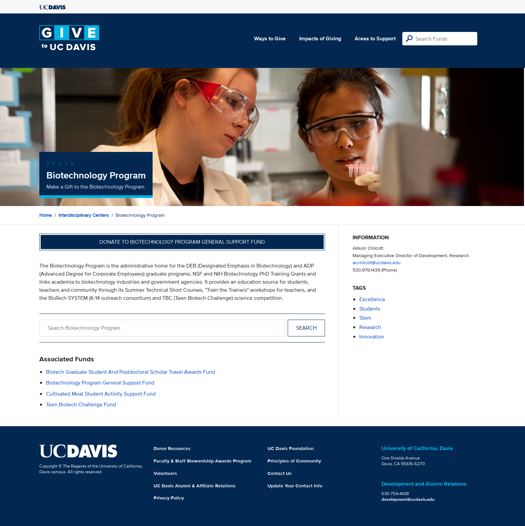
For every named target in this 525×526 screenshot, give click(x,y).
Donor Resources (172, 448)
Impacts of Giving (320, 38)
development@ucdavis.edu (408, 499)
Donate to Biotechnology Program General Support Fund (182, 242)
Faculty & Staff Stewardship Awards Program (202, 460)
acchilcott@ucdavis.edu (377, 262)
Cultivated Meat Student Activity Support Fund (101, 394)
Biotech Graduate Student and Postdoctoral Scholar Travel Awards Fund (130, 372)
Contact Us (280, 473)
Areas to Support (375, 38)
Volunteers (165, 473)
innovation (371, 336)
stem (365, 318)
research (370, 327)
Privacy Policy (169, 497)
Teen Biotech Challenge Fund (81, 404)
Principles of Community (294, 460)
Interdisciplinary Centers (83, 215)
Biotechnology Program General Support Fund (100, 383)
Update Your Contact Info (295, 485)
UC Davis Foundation (291, 448)
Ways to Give (270, 38)
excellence (372, 299)
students (369, 309)
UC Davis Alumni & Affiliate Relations (195, 485)
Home (45, 215)
